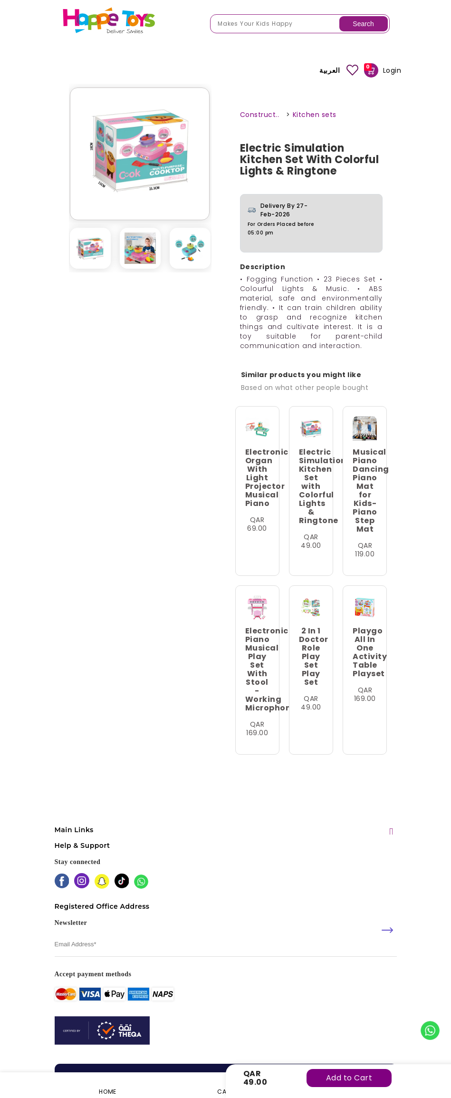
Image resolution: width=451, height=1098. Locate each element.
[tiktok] (122, 882)
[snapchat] (102, 882)
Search (363, 24)
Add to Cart (349, 1077)
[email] (226, 945)
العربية (329, 70)
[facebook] (62, 882)
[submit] (387, 930)
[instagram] (81, 881)
